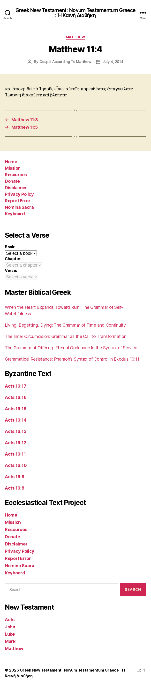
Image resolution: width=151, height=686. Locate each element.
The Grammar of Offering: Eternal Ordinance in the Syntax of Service (71, 347)
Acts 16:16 (15, 397)
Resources (16, 174)
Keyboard (15, 213)
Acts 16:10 (16, 465)
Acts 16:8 (14, 488)
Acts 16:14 (15, 420)
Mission (13, 168)
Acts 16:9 (14, 476)
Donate (12, 181)
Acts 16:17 (15, 386)
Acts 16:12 (15, 442)
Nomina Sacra (19, 207)
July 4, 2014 (113, 61)
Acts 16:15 (15, 408)
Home (11, 161)
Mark (10, 641)
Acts (10, 619)
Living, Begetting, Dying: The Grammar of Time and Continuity (65, 325)
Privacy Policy (19, 194)
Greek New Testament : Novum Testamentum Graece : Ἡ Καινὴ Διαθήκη (75, 13)
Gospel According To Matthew (65, 61)
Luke (10, 634)
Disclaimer (16, 187)
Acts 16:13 (15, 431)
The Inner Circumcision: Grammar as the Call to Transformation (66, 336)
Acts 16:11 (15, 454)
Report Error (17, 200)
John (10, 626)
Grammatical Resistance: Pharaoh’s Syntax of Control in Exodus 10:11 (72, 359)
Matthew (75, 37)
